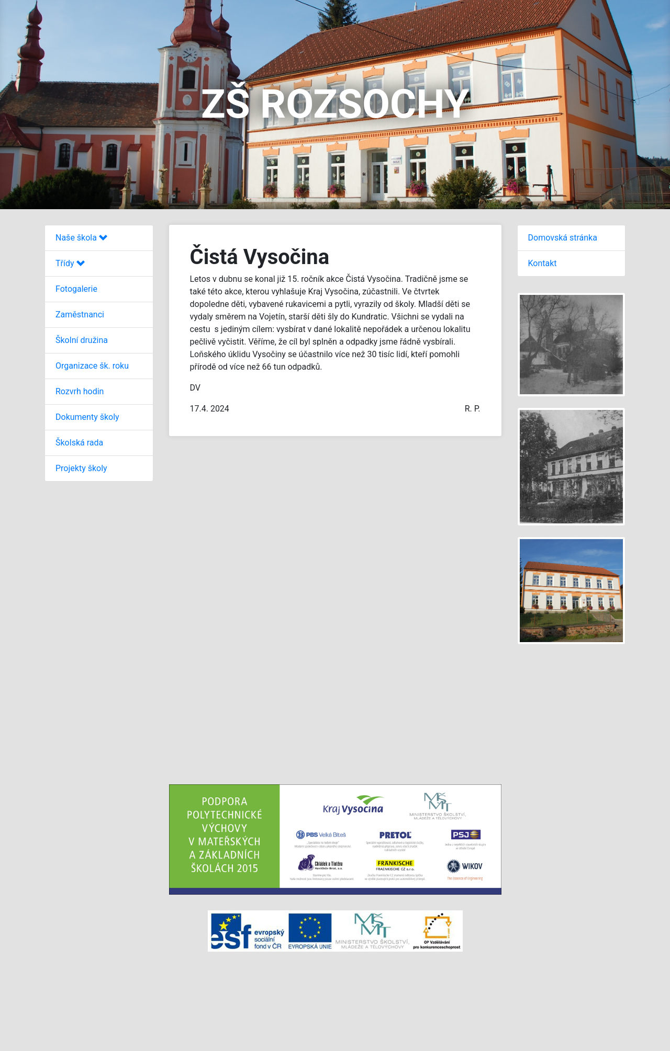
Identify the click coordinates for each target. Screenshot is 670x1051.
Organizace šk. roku (92, 366)
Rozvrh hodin (79, 391)
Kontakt (542, 263)
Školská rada (79, 443)
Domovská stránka (562, 238)
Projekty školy (81, 468)
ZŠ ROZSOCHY (335, 104)
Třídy (70, 263)
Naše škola (81, 238)
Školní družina (81, 340)
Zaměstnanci (79, 314)
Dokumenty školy (87, 417)
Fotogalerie (76, 289)
